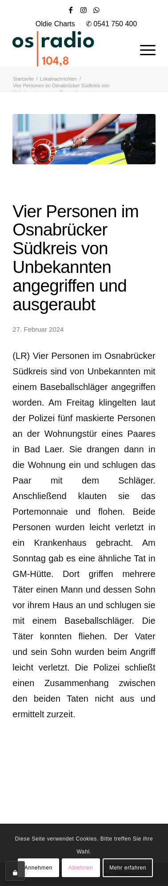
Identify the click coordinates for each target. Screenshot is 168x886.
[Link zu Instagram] (83, 10)
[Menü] (143, 48)
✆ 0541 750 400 (111, 24)
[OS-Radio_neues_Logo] (69, 48)
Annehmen (38, 868)
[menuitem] (55, 24)
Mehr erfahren (127, 868)
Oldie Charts (55, 24)
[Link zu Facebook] (70, 10)
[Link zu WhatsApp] (96, 10)
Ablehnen (80, 868)
